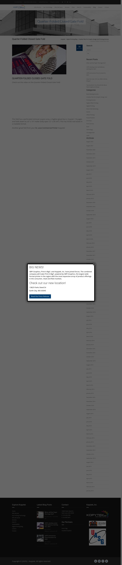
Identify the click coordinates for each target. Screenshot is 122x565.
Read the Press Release (40, 296)
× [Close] (94, 264)
